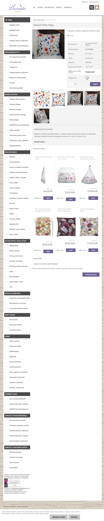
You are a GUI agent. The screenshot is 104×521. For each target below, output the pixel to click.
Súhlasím (74, 517)
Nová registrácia (94, 2)
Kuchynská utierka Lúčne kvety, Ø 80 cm (87, 158)
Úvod (35, 20)
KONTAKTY (59, 7)
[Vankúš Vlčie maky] (48, 30)
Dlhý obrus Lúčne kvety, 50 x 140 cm (66, 158)
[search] (91, 7)
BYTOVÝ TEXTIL (39, 142)
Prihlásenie (84, 2)
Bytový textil (40, 20)
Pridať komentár (91, 274)
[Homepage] (34, 7)
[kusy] (71, 84)
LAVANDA (40, 7)
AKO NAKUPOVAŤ (49, 7)
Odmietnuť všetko (58, 517)
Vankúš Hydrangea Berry (87, 210)
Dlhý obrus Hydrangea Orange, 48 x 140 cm (43, 210)
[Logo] (17, 7)
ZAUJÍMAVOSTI (68, 7)
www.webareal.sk (22, 506)
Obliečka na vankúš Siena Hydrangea (64, 210)
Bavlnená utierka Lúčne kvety (43, 158)
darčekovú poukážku (19, 488)
